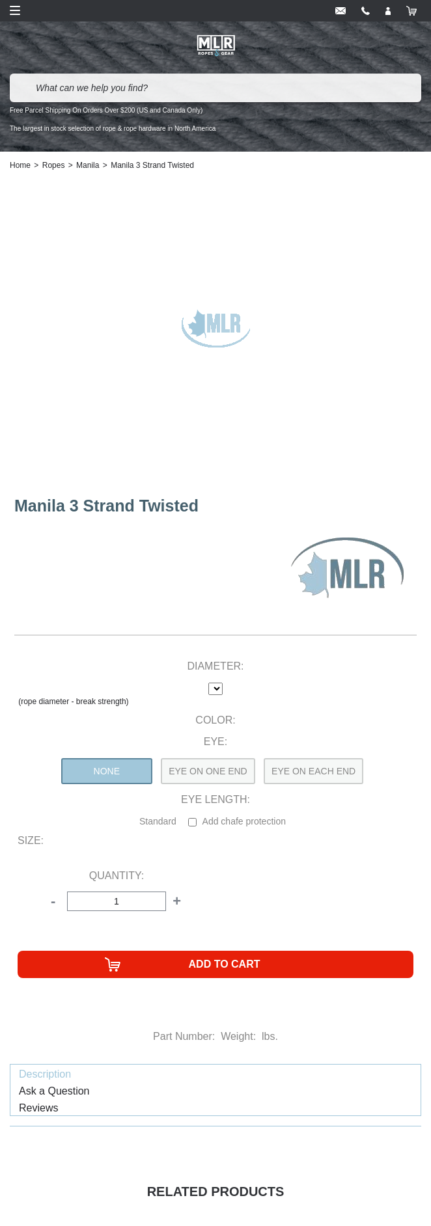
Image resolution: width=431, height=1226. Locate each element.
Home (20, 165)
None (107, 771)
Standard (157, 821)
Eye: (215, 741)
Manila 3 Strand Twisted (152, 165)
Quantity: (116, 875)
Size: (31, 840)
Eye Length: (215, 799)
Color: (215, 720)
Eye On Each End (313, 771)
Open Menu (15, 10)
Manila (87, 165)
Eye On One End (208, 771)
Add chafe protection (244, 821)
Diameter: (215, 666)
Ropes (53, 165)
